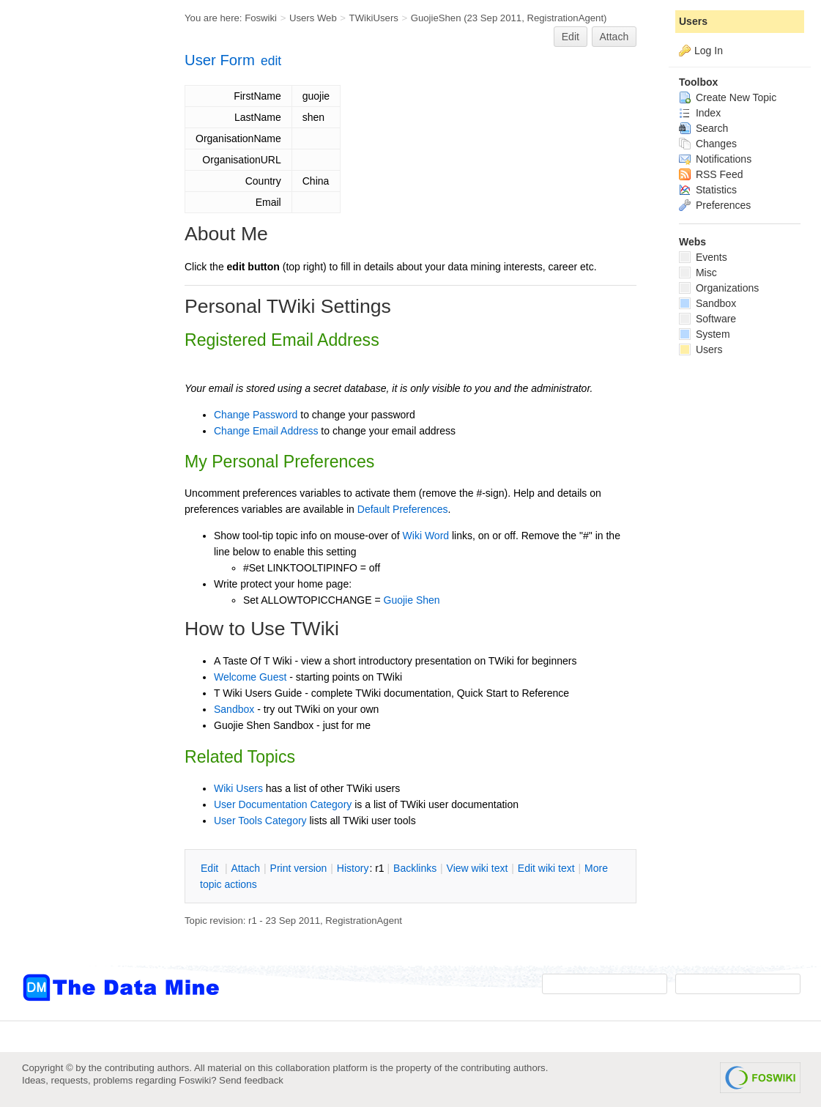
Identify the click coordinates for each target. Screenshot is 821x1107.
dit (211, 868)
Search (703, 128)
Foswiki (261, 17)
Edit (570, 36)
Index (700, 113)
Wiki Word (426, 535)
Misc (698, 272)
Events (703, 257)
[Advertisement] (80, 295)
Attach (614, 36)
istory (353, 868)
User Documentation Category (283, 804)
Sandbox (234, 709)
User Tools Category (260, 820)
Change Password (255, 415)
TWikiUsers (373, 17)
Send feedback (251, 1080)
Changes (708, 143)
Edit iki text (546, 868)
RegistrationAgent (565, 17)
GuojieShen (436, 17)
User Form (220, 60)
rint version (298, 868)
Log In (708, 50)
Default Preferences (402, 509)
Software (707, 319)
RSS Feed (711, 174)
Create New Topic (727, 97)
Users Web (313, 17)
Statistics (708, 190)
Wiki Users (238, 788)
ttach (245, 868)
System (704, 334)
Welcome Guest (250, 677)
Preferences (715, 205)
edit (271, 60)
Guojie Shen (412, 600)
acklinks (414, 868)
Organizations (719, 288)
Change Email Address (266, 431)
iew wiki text (477, 868)
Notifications (715, 159)
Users (693, 21)
